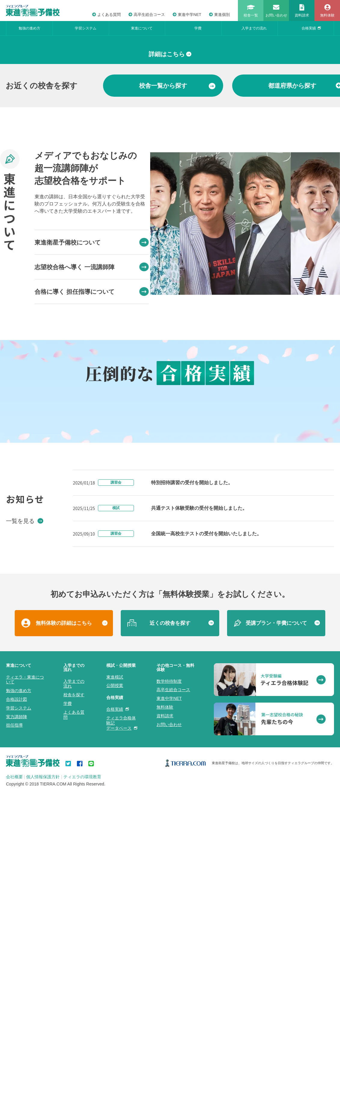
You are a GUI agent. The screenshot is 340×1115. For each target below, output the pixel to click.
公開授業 (114, 1034)
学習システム (85, 28)
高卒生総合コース (147, 14)
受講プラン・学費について (276, 971)
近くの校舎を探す (170, 971)
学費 (198, 28)
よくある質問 (106, 14)
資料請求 (164, 1064)
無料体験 (164, 1055)
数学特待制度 (169, 1029)
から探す (177, 196)
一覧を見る (24, 869)
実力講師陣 (16, 1065)
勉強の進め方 (29, 28)
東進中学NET (187, 14)
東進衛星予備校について (92, 353)
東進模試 (114, 1025)
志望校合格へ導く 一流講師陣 (92, 377)
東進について (142, 28)
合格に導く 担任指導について (92, 402)
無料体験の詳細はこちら (64, 971)
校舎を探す (73, 1043)
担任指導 (14, 1073)
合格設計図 (16, 1048)
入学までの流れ (254, 28)
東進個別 (219, 14)
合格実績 (311, 28)
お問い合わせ (169, 1073)
